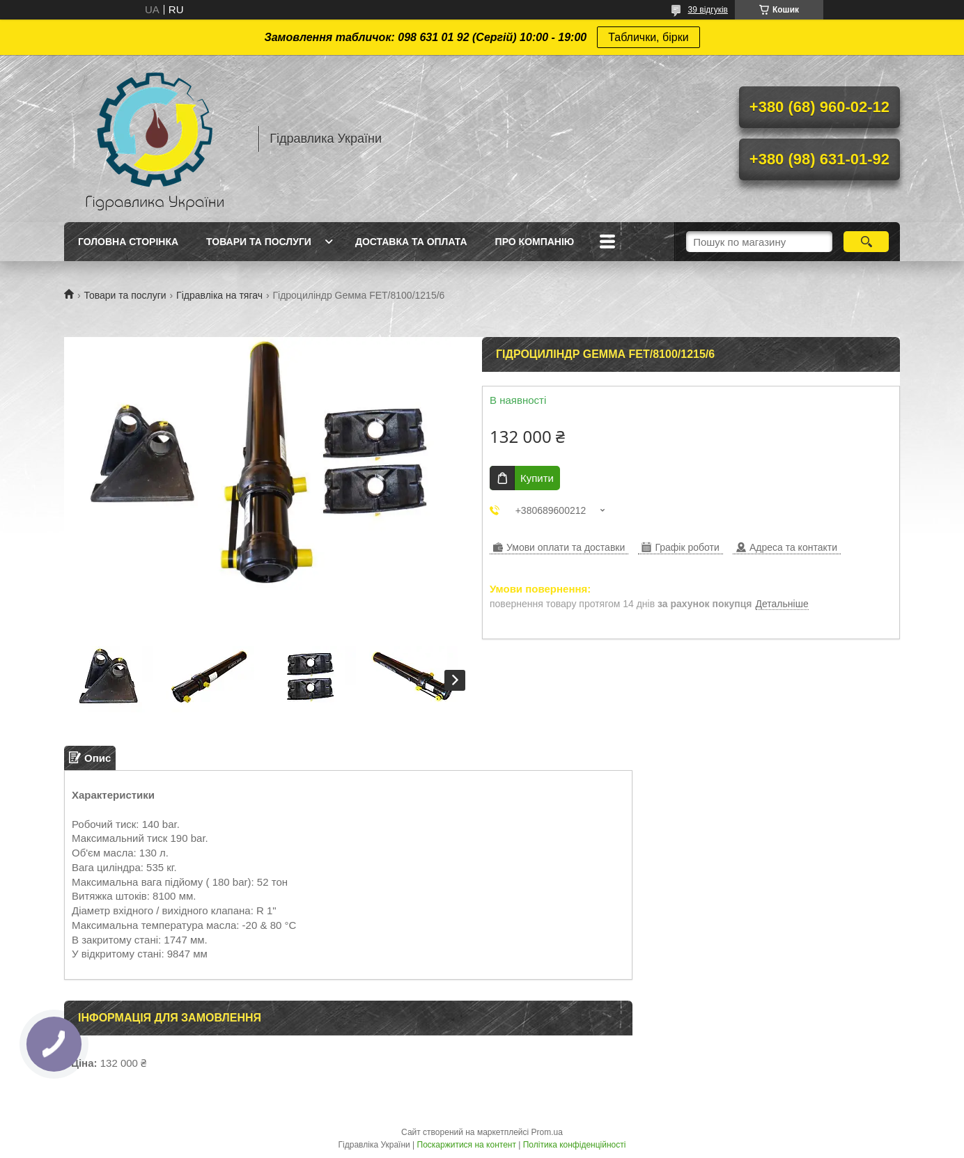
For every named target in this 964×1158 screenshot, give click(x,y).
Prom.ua (547, 1132)
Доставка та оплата (411, 241)
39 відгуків (708, 10)
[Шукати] (866, 241)
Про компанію (535, 241)
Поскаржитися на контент (466, 1145)
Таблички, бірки (648, 37)
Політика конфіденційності (574, 1145)
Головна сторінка (128, 241)
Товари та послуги (258, 241)
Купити (537, 478)
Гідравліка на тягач (219, 295)
